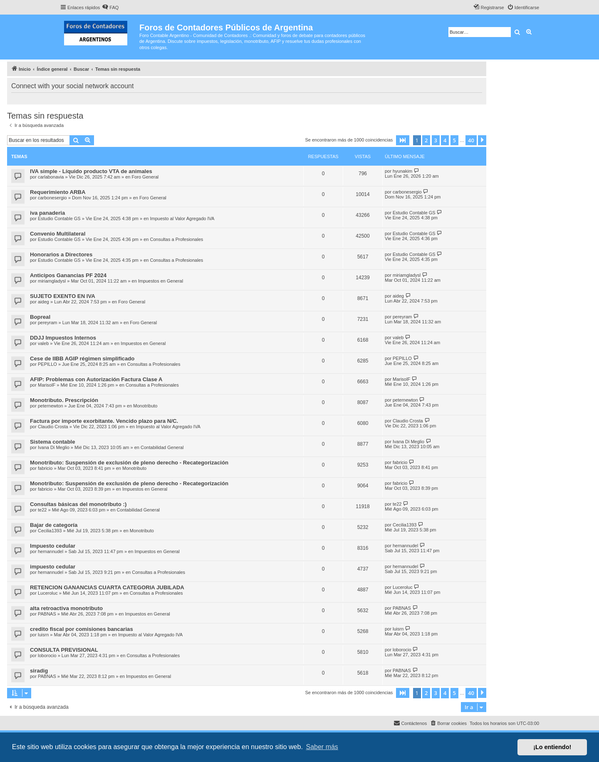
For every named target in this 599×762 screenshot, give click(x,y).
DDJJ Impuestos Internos (63, 338)
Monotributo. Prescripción (64, 400)
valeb (43, 343)
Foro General (144, 176)
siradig (39, 671)
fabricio (45, 468)
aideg (43, 301)
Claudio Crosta (53, 426)
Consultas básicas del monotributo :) (78, 504)
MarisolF (46, 384)
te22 (42, 509)
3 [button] (435, 140)
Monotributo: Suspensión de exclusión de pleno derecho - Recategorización (129, 462)
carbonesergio (52, 197)
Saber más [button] (322, 746)
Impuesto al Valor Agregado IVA (182, 218)
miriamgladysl (52, 280)
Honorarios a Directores (61, 254)
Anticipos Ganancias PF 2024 (68, 275)
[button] (402, 140)
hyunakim (402, 171)
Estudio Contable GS (59, 218)
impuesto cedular (52, 566)
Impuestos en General (160, 280)
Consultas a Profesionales (176, 239)
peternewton (50, 405)
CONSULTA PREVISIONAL (64, 650)
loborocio (47, 655)
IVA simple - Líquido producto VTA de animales (91, 171)
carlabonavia (51, 176)
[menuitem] (110, 7)
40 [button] (471, 140)
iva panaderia (47, 213)
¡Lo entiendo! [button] (552, 747)
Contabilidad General (162, 447)
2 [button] (426, 140)
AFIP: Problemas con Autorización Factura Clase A (96, 379)
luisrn (43, 634)
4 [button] (444, 140)
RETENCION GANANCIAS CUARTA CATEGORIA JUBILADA (107, 587)
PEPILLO (47, 364)
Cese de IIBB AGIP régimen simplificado (82, 358)
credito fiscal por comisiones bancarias (81, 629)
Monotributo (145, 405)
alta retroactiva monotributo (66, 608)
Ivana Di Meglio (53, 447)
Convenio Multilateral (57, 234)
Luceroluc (48, 593)
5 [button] (454, 140)
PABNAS (47, 613)
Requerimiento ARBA (58, 192)
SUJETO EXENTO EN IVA (62, 296)
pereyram (47, 322)
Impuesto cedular (52, 546)
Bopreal (40, 317)
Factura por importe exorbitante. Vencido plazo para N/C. (104, 421)
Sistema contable (52, 442)
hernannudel (50, 551)
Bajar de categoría (53, 525)
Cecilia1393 (50, 530)
